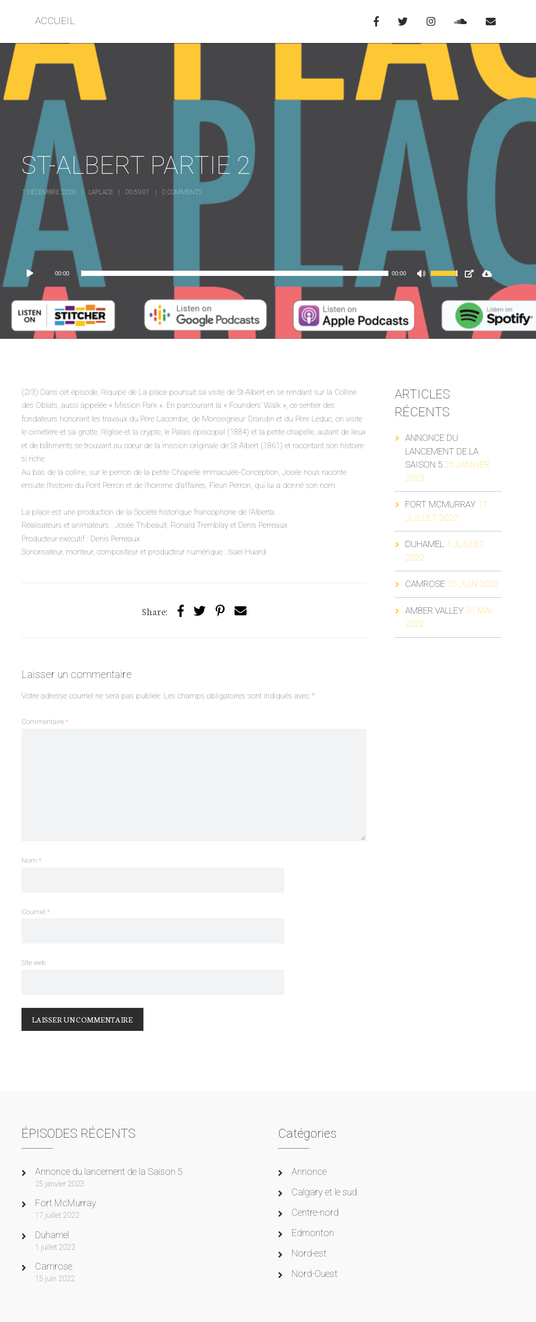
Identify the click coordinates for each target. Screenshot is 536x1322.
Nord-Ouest (315, 1273)
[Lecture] (35, 273)
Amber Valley (434, 610)
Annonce (309, 1171)
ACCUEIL (55, 21)
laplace (100, 192)
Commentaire (44, 721)
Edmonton (313, 1232)
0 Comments (182, 192)
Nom (31, 860)
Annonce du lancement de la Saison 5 (441, 451)
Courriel (35, 911)
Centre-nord (315, 1212)
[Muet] (422, 275)
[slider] (234, 273)
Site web (33, 962)
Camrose (425, 584)
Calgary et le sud (324, 1191)
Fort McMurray (440, 504)
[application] (243, 273)
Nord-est (309, 1253)
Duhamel (424, 544)
